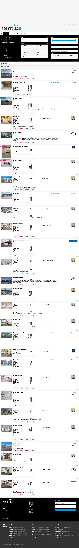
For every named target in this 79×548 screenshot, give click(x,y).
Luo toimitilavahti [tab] (7, 57)
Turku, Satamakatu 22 (17, 319)
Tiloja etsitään (31, 505)
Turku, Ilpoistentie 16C (18, 132)
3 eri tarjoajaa (73, 82)
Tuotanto (37, 47)
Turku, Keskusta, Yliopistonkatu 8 (20, 467)
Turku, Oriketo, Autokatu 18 (19, 82)
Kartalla (71, 55)
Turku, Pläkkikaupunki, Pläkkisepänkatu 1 (21, 240)
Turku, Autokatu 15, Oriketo (19, 70)
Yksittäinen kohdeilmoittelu (66, 24)
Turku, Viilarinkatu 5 (17, 454)
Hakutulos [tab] (5, 55)
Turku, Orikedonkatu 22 (18, 223)
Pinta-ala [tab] (5, 50)
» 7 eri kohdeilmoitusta (55, 82)
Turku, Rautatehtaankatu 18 (19, 277)
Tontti (23, 56)
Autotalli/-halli (25, 52)
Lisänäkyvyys (31, 512)
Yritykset (26, 33)
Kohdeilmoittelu (31, 511)
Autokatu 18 (16, 95)
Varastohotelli (38, 50)
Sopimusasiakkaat (74, 24)
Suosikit (61, 63)
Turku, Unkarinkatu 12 (17, 375)
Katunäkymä (26, 79)
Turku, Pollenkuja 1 (17, 258)
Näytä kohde (16, 79)
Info (30, 33)
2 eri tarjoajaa (73, 193)
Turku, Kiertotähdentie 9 (18, 176)
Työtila (23, 54)
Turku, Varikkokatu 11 (17, 408)
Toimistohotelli (38, 45)
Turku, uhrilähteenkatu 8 (18, 359)
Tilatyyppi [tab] (5, 48)
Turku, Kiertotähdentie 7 (18, 160)
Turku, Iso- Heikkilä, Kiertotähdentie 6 (21, 146)
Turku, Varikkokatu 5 (17, 425)
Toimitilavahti (31, 503)
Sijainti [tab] (4, 46)
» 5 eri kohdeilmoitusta (55, 332)
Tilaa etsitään (19, 33)
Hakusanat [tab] (5, 53)
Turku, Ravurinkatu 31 (17, 288)
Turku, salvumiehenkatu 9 (18, 480)
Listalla (57, 55)
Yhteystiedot (5, 510)
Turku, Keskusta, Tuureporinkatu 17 (20, 349)
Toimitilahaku (31, 502)
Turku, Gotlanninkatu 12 (18, 98)
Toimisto (24, 45)
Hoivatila (37, 54)
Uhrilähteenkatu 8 (17, 372)
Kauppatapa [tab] (5, 52)
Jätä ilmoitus (12, 33)
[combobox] (34, 40)
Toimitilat (6, 33)
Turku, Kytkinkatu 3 (17, 193)
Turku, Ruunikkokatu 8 (17, 303)
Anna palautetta (6, 511)
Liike (23, 47)
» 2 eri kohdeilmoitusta (55, 193)
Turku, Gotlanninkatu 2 (18, 116)
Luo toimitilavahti (69, 63)
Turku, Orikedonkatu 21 (18, 207)
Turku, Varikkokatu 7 (17, 443)
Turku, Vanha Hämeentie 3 (18, 392)
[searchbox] (35, 41)
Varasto (24, 50)
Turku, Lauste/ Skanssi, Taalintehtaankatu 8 (22, 332)
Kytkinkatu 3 (16, 203)
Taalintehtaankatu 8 (18, 346)
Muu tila (37, 56)
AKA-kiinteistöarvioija (37, 33)
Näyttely (37, 52)
